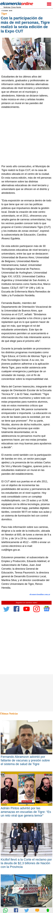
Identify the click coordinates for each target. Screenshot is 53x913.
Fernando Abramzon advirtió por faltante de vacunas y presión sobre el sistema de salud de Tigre (25, 760)
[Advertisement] (26, 136)
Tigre (4, 13)
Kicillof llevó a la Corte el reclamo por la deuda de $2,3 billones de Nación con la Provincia (26, 863)
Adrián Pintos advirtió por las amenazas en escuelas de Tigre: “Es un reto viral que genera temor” (26, 811)
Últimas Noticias (9, 713)
